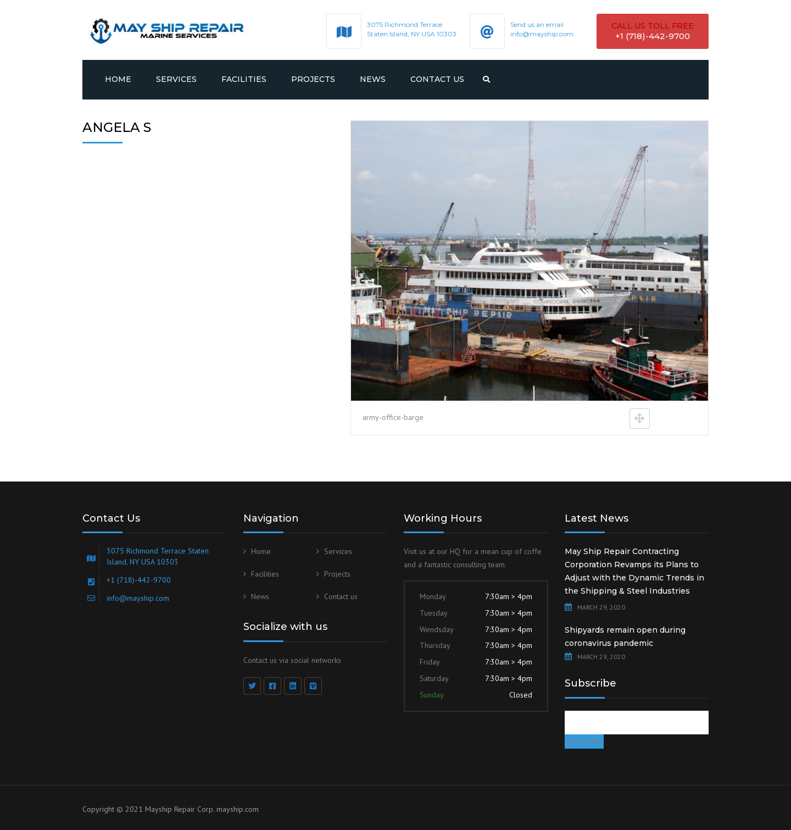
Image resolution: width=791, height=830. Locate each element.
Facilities (243, 79)
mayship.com (237, 809)
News (373, 79)
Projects (313, 79)
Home (118, 79)
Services (176, 79)
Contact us (437, 79)
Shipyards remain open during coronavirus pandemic (625, 636)
